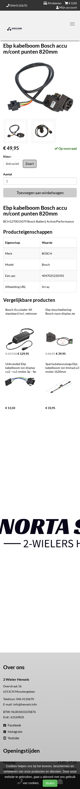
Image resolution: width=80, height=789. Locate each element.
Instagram (12, 731)
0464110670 (16, 5)
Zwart (29, 164)
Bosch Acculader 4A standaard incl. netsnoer (21, 311)
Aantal (7, 174)
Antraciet (12, 164)
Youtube (11, 738)
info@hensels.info (25, 704)
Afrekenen (52, 3)
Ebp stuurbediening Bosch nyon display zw (60, 311)
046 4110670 (25, 699)
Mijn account (66, 7)
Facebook (12, 725)
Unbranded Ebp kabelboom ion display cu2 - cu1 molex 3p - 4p (20, 367)
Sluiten (50, 783)
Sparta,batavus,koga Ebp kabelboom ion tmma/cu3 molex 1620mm (62, 367)
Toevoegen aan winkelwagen (40, 192)
